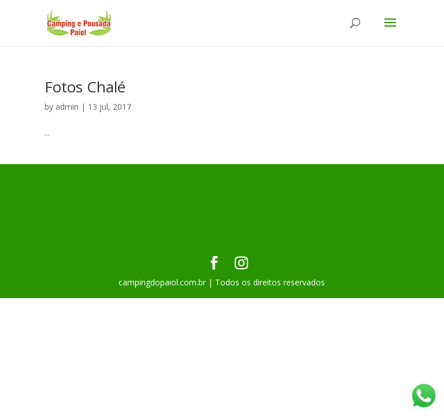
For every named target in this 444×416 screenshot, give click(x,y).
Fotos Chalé (85, 86)
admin (67, 106)
